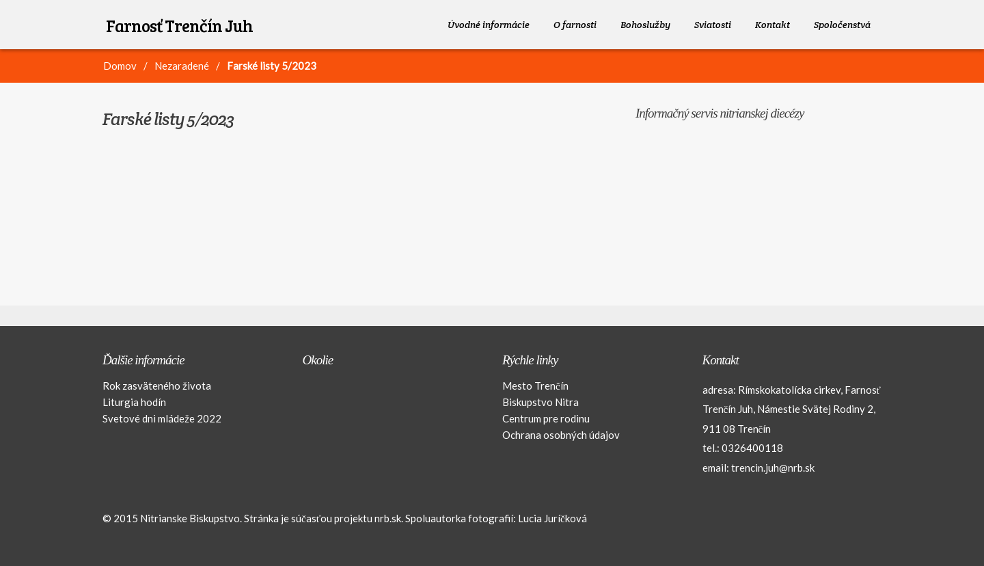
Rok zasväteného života (156, 385)
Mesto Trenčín (535, 385)
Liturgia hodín (134, 402)
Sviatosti (712, 24)
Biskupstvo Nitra (540, 402)
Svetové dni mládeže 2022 (161, 418)
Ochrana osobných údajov (561, 435)
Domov (120, 65)
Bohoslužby (645, 24)
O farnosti (575, 24)
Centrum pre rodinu (546, 418)
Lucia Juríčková (552, 518)
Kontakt (772, 24)
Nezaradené (181, 65)
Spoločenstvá (842, 24)
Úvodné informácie (489, 24)
